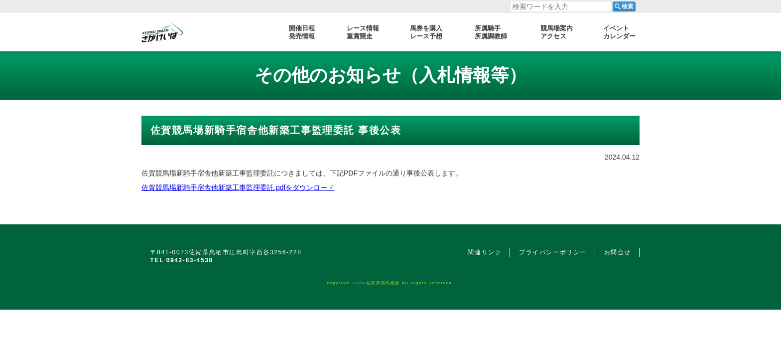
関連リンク (485, 252)
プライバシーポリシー (553, 252)
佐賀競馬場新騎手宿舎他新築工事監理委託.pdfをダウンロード (237, 187)
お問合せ (617, 252)
